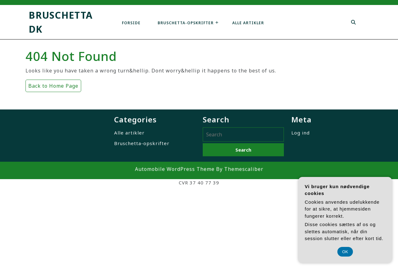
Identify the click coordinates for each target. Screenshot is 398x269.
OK (345, 251)
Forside (131, 23)
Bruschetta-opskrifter (186, 23)
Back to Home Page (51, 84)
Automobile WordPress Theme (175, 173)
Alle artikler (248, 23)
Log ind (300, 137)
